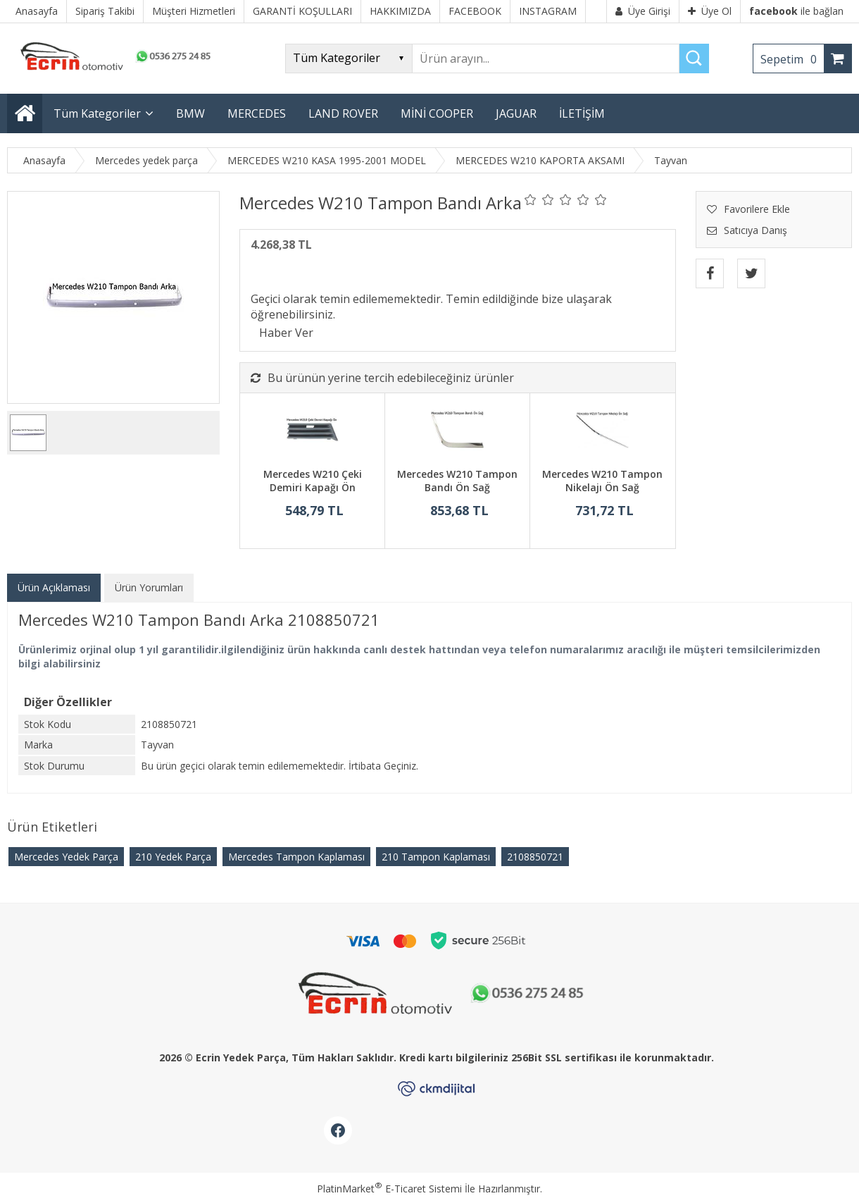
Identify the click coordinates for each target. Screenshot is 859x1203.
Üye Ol (710, 11)
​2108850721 (535, 856)
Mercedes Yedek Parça (66, 856)
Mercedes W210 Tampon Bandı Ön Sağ (457, 481)
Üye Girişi (642, 11)
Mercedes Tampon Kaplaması (296, 856)
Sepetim (792, 59)
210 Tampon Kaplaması (436, 856)
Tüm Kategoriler (97, 113)
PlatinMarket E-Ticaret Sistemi (389, 1188)
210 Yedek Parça (173, 856)
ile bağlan (796, 11)
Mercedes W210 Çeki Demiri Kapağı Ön (312, 481)
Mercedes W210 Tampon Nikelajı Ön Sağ (602, 481)
